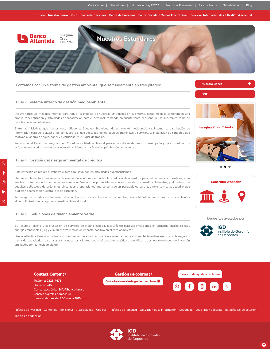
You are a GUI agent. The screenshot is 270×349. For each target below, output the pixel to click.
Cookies (101, 310)
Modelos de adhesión (28, 316)
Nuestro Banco (58, 15)
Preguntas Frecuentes (179, 5)
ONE (74, 15)
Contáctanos (96, 5)
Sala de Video (231, 5)
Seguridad (186, 310)
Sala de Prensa (208, 5)
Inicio (41, 15)
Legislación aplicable (209, 310)
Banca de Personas (93, 15)
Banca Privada (148, 15)
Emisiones (67, 310)
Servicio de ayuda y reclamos (200, 274)
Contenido (50, 310)
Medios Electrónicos (174, 15)
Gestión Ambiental (239, 15)
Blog (249, 5)
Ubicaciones (117, 5)
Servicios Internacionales (207, 15)
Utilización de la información (158, 310)
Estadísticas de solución (240, 310)
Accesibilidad (84, 310)
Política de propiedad (123, 310)
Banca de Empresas (122, 15)
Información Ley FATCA (145, 5)
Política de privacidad (27, 310)
